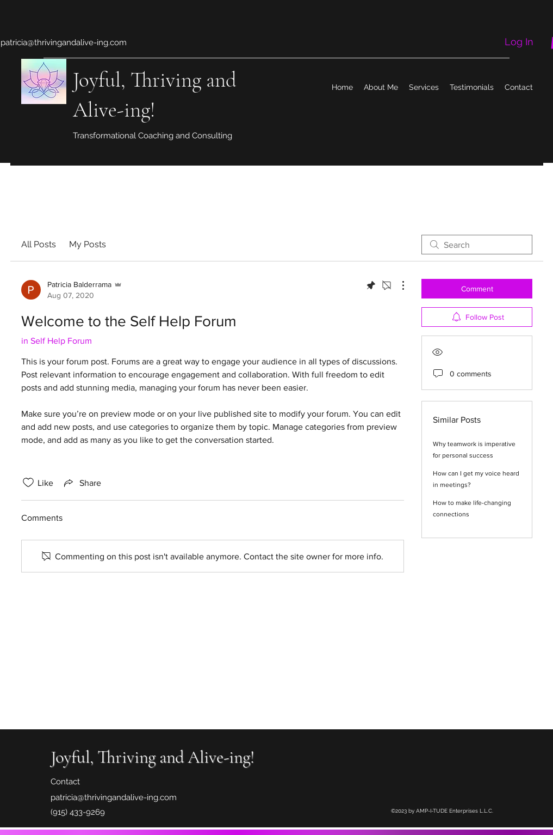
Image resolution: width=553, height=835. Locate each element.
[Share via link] (81, 482)
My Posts (87, 244)
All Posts (38, 244)
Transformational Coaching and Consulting (152, 136)
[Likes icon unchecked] (28, 482)
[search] (476, 244)
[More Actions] (397, 285)
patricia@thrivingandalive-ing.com (64, 42)
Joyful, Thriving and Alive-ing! (152, 756)
